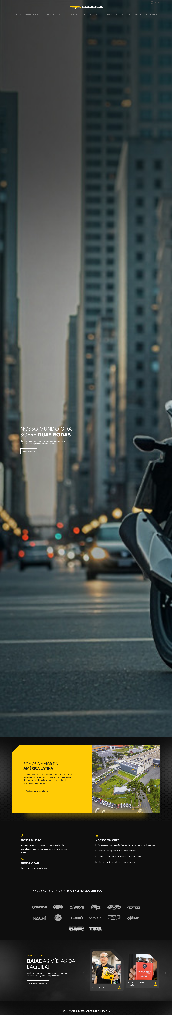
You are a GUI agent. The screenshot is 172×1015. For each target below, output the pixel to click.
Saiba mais (27, 451)
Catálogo (74, 14)
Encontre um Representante (26, 14)
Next (164, 973)
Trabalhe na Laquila (115, 14)
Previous (85, 973)
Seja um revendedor (52, 14)
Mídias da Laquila (90, 14)
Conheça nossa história (35, 791)
